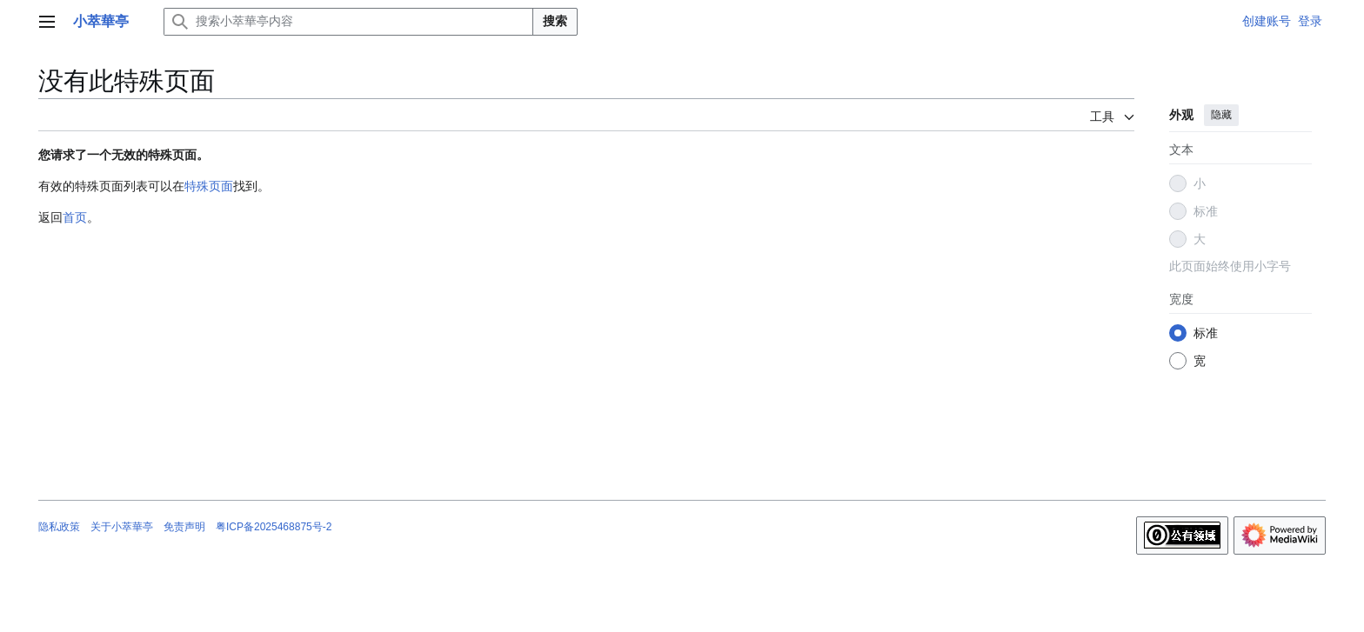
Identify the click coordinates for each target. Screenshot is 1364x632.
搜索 (555, 21)
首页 (75, 217)
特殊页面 (208, 186)
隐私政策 (59, 527)
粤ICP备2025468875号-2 (273, 527)
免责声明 (184, 527)
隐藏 (1221, 115)
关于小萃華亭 (121, 527)
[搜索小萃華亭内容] (348, 22)
